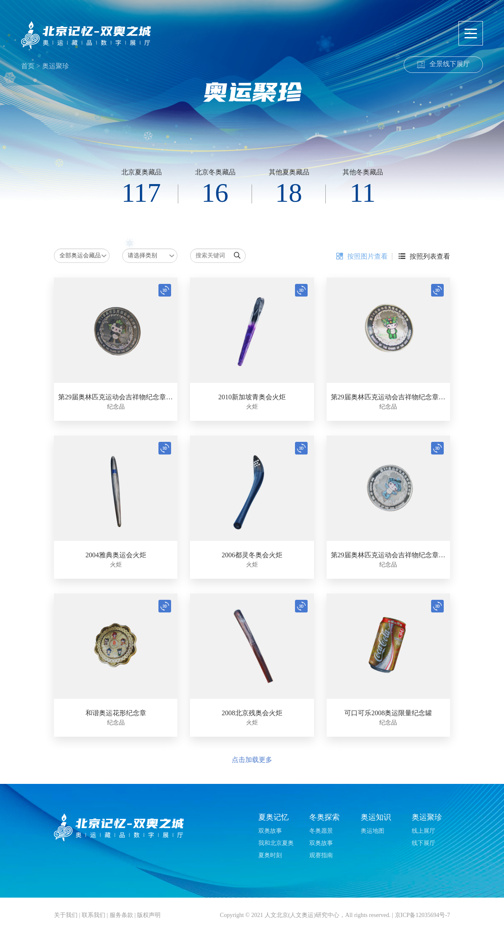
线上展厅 (423, 831)
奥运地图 (372, 831)
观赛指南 (321, 855)
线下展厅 (423, 843)
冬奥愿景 (321, 831)
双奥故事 (270, 831)
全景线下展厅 (449, 63)
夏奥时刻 (270, 855)
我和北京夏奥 (276, 843)
